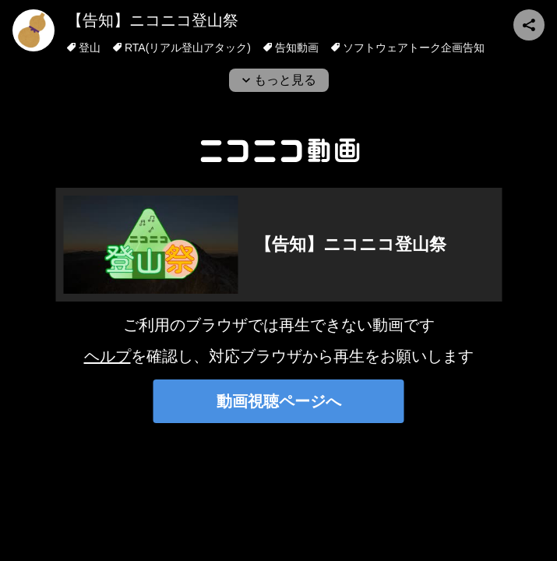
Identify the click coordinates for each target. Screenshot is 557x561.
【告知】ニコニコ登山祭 (152, 20)
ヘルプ (107, 356)
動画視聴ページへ (279, 401)
